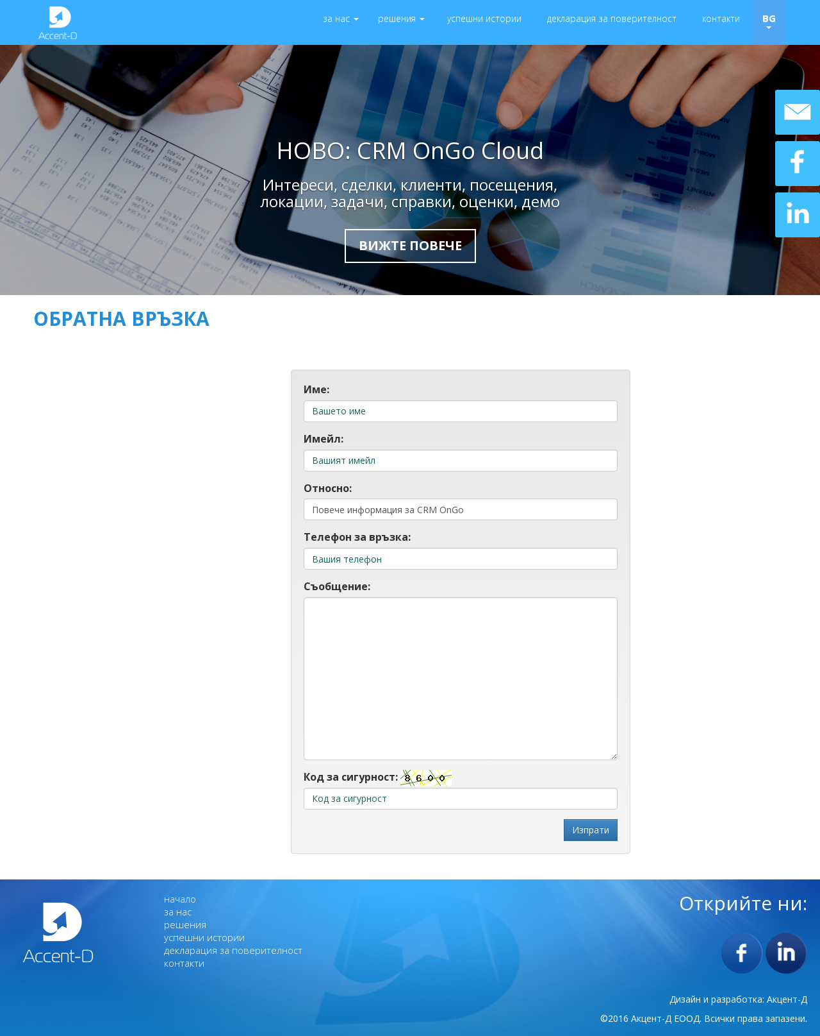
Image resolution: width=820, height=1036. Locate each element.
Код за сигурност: (351, 777)
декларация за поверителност (611, 18)
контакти (721, 18)
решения (401, 18)
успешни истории (484, 18)
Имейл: (323, 439)
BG (769, 20)
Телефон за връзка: (357, 537)
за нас (341, 18)
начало (180, 898)
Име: (316, 389)
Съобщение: (337, 586)
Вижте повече (410, 245)
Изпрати (590, 830)
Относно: (328, 488)
